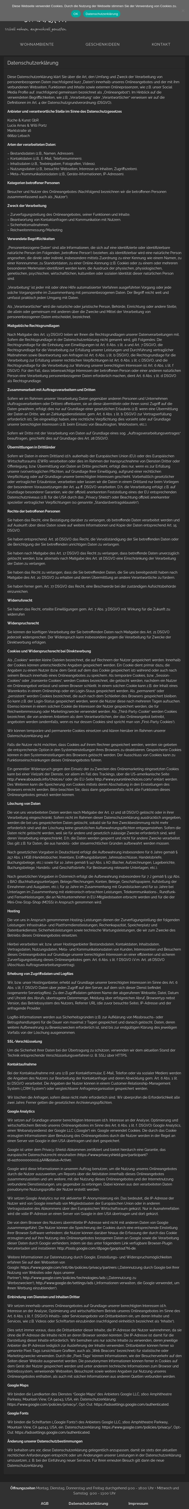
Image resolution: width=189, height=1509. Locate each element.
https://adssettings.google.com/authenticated (131, 1404)
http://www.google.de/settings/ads (64, 1283)
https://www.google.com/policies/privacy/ (42, 1404)
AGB (44, 1503)
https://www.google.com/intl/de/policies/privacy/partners (69, 1267)
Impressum (138, 1503)
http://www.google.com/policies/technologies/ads (64, 1278)
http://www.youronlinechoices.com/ (124, 779)
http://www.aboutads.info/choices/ (35, 779)
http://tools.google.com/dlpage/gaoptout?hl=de (96, 1248)
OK (76, 14)
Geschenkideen (103, 44)
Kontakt (161, 44)
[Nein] (182, 10)
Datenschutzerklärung (88, 1503)
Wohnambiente (37, 44)
